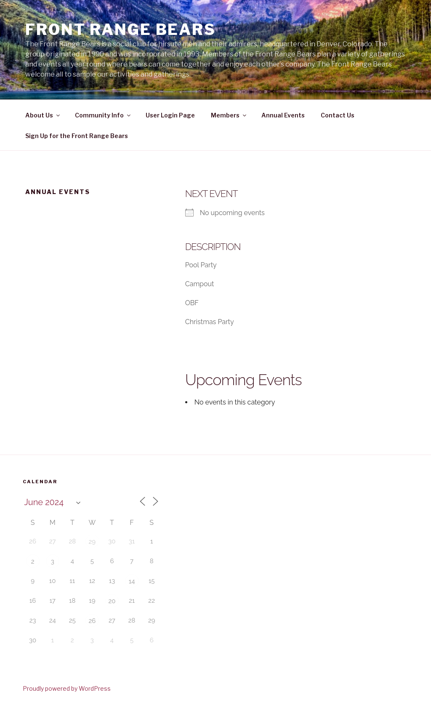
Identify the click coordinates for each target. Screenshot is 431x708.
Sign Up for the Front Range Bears (76, 135)
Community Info (103, 115)
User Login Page (170, 115)
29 (92, 542)
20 (111, 601)
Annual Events (283, 115)
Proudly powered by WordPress (67, 688)
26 (92, 621)
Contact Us (337, 115)
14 (132, 581)
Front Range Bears (120, 29)
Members (229, 115)
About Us (43, 115)
